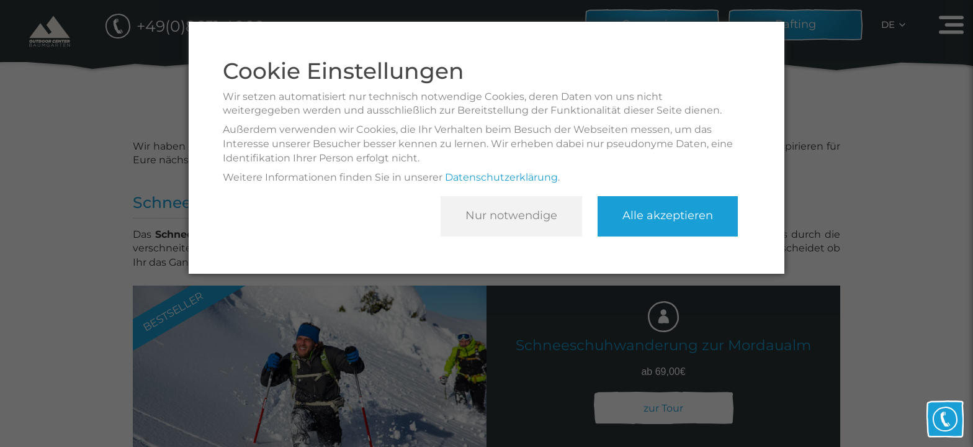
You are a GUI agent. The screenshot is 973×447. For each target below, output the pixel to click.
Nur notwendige (511, 215)
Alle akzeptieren (667, 215)
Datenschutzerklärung (501, 177)
